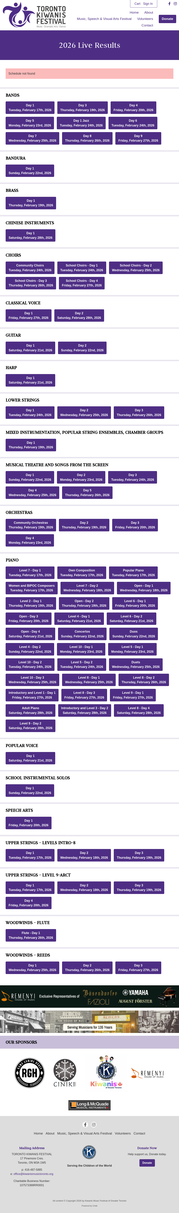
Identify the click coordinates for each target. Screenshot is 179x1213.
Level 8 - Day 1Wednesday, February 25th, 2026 (89, 680)
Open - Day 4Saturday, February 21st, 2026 (30, 634)
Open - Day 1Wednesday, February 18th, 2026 (144, 588)
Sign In (148, 3)
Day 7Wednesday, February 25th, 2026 (32, 138)
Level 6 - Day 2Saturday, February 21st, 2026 (131, 619)
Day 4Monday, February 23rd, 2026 (30, 540)
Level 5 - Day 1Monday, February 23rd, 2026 (132, 649)
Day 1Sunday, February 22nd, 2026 (30, 171)
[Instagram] (175, 3)
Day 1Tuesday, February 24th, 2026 (30, 412)
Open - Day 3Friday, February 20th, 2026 (29, 619)
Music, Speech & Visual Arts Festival (104, 19)
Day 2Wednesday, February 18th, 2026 (84, 855)
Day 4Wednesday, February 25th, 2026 (32, 493)
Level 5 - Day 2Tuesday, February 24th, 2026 (81, 664)
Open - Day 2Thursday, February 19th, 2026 (84, 603)
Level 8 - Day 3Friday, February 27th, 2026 (84, 695)
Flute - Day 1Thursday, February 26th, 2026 (31, 935)
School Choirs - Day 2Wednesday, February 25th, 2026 (136, 268)
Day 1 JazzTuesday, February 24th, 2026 (81, 123)
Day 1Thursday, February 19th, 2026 (31, 203)
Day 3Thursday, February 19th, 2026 (82, 108)
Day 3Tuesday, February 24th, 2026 (132, 477)
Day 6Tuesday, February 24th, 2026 (132, 123)
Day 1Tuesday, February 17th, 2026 (30, 108)
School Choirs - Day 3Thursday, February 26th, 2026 (31, 283)
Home (134, 12)
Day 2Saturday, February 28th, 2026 (79, 315)
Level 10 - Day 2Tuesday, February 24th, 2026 (30, 664)
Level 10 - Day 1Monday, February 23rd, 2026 (81, 649)
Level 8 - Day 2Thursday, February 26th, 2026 (144, 680)
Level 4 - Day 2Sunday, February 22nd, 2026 (30, 649)
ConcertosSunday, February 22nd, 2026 (82, 634)
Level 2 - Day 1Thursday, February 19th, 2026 (31, 603)
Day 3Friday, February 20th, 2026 (135, 525)
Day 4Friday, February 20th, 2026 (134, 108)
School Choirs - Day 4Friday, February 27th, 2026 (82, 283)
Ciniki (94, 1206)
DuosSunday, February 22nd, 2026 (133, 634)
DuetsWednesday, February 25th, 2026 (136, 664)
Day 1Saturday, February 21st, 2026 (30, 348)
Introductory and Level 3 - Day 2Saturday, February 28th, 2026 (84, 710)
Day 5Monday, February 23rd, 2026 (30, 123)
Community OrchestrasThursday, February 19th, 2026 (31, 525)
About (148, 12)
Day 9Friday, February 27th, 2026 (138, 138)
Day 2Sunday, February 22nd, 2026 (82, 348)
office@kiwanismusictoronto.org (33, 1173)
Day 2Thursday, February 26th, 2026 (87, 968)
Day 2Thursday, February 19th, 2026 (84, 525)
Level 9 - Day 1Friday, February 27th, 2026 (133, 695)
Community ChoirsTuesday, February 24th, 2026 (30, 268)
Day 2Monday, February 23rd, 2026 (81, 477)
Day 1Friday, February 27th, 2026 (29, 315)
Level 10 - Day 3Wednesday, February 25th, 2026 (32, 680)
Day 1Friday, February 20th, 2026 (29, 823)
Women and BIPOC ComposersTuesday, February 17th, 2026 (32, 588)
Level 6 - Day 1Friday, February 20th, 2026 (135, 603)
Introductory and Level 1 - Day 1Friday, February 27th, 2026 (32, 695)
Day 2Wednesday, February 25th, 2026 (84, 412)
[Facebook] (169, 3)
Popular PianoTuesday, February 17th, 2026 (133, 573)
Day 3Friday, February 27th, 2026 (138, 968)
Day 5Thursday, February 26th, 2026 (87, 493)
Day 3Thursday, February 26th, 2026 (139, 412)
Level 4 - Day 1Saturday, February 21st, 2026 (79, 619)
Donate (167, 19)
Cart (137, 3)
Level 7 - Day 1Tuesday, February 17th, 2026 (30, 573)
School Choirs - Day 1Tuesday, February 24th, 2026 (81, 268)
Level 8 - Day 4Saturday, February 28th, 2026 (139, 710)
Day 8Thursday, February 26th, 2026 (87, 138)
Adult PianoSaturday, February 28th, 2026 (30, 710)
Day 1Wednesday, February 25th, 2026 (32, 968)
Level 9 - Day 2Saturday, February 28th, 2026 (30, 726)
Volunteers (145, 19)
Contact (147, 25)
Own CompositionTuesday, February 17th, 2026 (81, 573)
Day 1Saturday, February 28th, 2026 (30, 235)
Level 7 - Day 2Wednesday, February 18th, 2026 (87, 588)
